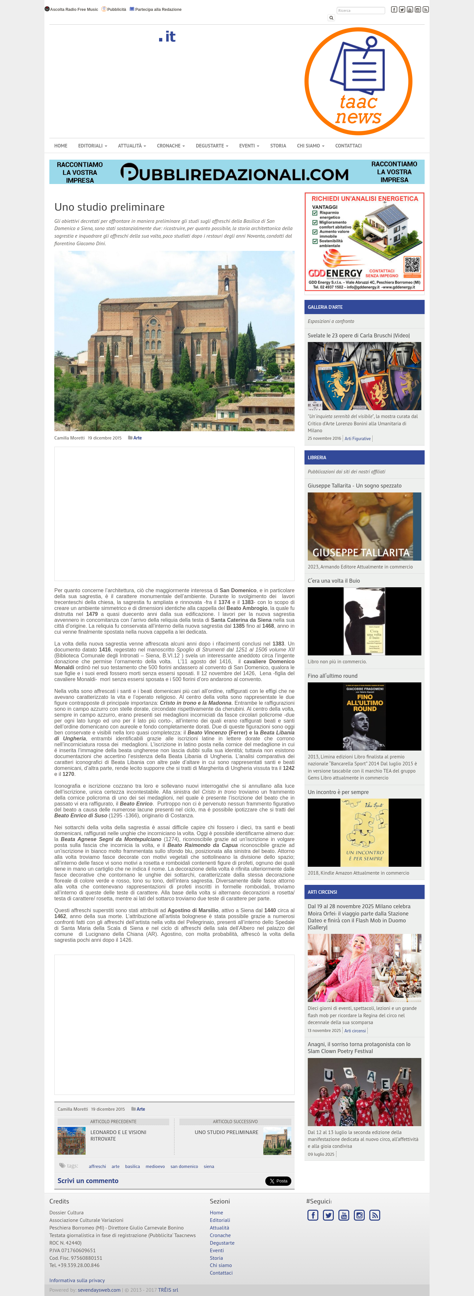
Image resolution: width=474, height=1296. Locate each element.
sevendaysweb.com (99, 1289)
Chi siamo (310, 146)
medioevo (155, 1166)
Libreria (317, 457)
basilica (132, 1166)
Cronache (171, 146)
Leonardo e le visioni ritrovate (118, 1135)
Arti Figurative (358, 438)
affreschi (97, 1166)
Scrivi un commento (88, 1180)
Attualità (132, 146)
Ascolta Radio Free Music (71, 9)
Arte (137, 438)
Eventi (249, 146)
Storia (278, 146)
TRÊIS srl (168, 1289)
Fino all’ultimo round (332, 675)
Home (60, 146)
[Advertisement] (174, 1025)
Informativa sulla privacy (77, 1280)
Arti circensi (322, 892)
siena (209, 1166)
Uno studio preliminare (226, 1131)
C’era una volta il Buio (334, 580)
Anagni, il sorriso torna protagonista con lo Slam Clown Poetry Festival (359, 1047)
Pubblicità (113, 9)
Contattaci (348, 146)
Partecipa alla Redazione (155, 9)
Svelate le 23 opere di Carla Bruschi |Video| (359, 335)
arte (115, 1166)
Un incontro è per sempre (338, 791)
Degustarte (212, 146)
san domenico (184, 1166)
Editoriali (92, 146)
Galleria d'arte (325, 307)
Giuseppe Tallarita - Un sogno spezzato (355, 485)
